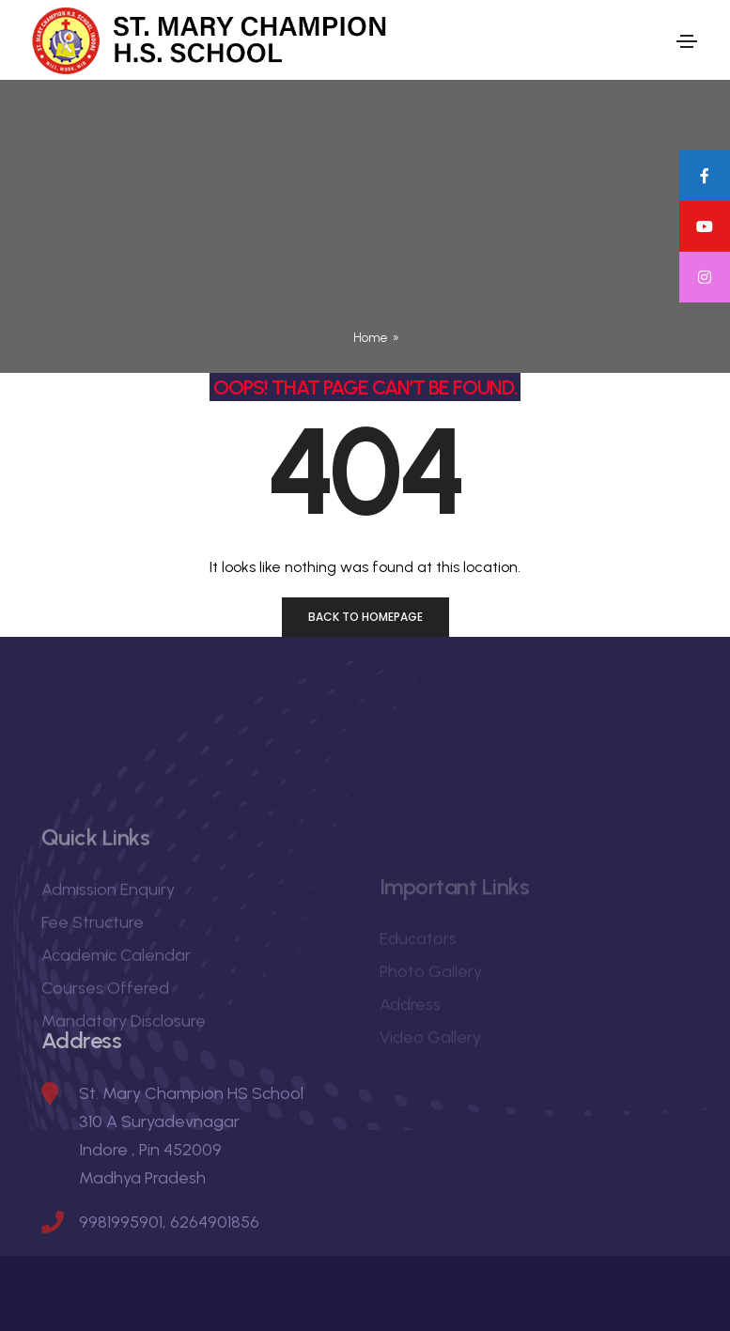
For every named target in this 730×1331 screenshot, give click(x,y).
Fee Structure (92, 999)
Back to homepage (365, 617)
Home (370, 338)
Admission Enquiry (108, 966)
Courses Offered (105, 1065)
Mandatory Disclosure (123, 1098)
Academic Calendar (116, 1032)
